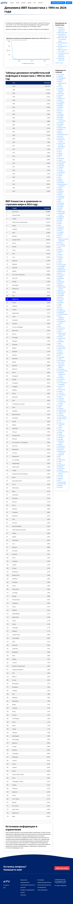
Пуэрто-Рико (61, 348)
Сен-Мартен (61, 379)
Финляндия (61, 448)
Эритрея (60, 475)
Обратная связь (62, 868)
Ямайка (60, 485)
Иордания (61, 198)
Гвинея (60, 160)
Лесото (60, 256)
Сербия (60, 391)
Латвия (60, 254)
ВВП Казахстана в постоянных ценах (62, 39)
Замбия (60, 189)
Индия (60, 194)
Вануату (60, 133)
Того (59, 420)
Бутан (59, 131)
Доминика (61, 182)
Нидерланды (61, 311)
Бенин (60, 112)
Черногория (61, 460)
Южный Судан (62, 484)
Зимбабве (61, 191)
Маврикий (61, 268)
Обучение (23, 895)
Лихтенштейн (62, 264)
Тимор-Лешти (62, 419)
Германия (61, 163)
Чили (59, 463)
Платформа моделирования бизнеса (44, 881)
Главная (12, 2)
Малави (60, 276)
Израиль (60, 193)
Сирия (60, 396)
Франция (60, 449)
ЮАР (59, 480)
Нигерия (60, 309)
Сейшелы (60, 377)
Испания (60, 206)
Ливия (60, 261)
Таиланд (60, 413)
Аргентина (61, 93)
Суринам (60, 408)
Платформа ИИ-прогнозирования (42, 889)
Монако (60, 297)
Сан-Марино (61, 360)
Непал (60, 306)
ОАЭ (59, 324)
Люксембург (61, 266)
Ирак (59, 199)
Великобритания (63, 134)
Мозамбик (61, 294)
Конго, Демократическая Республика (63, 238)
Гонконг (60, 169)
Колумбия (61, 232)
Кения (60, 223)
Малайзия (61, 278)
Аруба (59, 97)
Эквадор (60, 470)
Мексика (60, 290)
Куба (59, 247)
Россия (60, 350)
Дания (60, 179)
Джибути (60, 181)
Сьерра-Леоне (62, 410)
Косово (60, 242)
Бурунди (60, 129)
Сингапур (60, 393)
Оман (59, 326)
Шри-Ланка (61, 468)
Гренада (60, 170)
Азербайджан (62, 78)
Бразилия (60, 124)
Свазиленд (61, 369)
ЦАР (59, 456)
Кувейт (60, 249)
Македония (61, 275)
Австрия (60, 76)
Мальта (60, 283)
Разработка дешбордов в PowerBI (27, 891)
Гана (59, 157)
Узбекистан (61, 436)
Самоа (60, 359)
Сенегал (60, 381)
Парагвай (61, 341)
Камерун (60, 218)
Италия (60, 208)
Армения (60, 95)
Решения (23, 2)
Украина (60, 437)
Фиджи (60, 444)
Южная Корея (62, 482)
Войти (69, 2)
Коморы (60, 234)
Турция (60, 432)
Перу (59, 343)
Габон (60, 150)
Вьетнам (60, 148)
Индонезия (61, 196)
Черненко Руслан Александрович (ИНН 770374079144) (60, 881)
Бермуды (60, 114)
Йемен (60, 210)
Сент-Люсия (61, 389)
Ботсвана (60, 122)
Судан (60, 407)
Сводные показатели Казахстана (61, 29)
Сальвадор (61, 357)
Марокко (60, 285)
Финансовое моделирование (24, 881)
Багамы (60, 100)
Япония (60, 487)
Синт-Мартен (62, 395)
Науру (60, 304)
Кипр (59, 225)
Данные (29, 2)
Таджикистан (62, 412)
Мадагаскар (61, 271)
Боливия (60, 117)
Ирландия (61, 203)
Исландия (61, 205)
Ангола (60, 86)
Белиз (59, 109)
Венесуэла (61, 138)
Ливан (60, 259)
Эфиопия (60, 478)
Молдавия (61, 295)
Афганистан (61, 98)
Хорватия (61, 454)
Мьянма (60, 300)
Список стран (59, 63)
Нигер (60, 307)
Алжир (60, 81)
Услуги (17, 2)
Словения (61, 400)
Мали (59, 280)
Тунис (59, 429)
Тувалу (60, 427)
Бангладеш (61, 102)
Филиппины (61, 446)
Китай (60, 230)
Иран (59, 201)
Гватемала (61, 158)
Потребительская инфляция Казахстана (63, 54)
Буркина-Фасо (62, 127)
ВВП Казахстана (62, 32)
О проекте (40, 2)
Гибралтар (61, 165)
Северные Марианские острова (61, 374)
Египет (60, 187)
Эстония (60, 477)
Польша (60, 345)
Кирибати (61, 228)
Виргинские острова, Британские (61, 144)
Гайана (60, 153)
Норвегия (61, 319)
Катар (60, 222)
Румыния (60, 353)
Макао (60, 273)
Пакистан (61, 329)
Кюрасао (60, 251)
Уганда (60, 434)
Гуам (59, 177)
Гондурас (60, 167)
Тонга (60, 422)
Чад (59, 458)
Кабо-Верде (61, 211)
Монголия (61, 299)
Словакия (61, 398)
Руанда (60, 352)
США (59, 355)
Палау (60, 331)
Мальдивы (61, 282)
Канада (60, 220)
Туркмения (61, 430)
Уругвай (60, 439)
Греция (60, 174)
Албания (60, 80)
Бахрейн (60, 105)
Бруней (60, 126)
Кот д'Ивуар (61, 246)
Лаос (59, 252)
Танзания (61, 415)
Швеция (60, 466)
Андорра (60, 88)
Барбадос (60, 104)
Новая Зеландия (62, 314)
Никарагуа (61, 312)
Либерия (60, 258)
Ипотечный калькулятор (44, 885)
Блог (35, 2)
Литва (60, 263)
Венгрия (60, 136)
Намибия (60, 302)
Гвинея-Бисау (62, 162)
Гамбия (60, 155)
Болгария (60, 115)
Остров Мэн (61, 328)
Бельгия (60, 110)
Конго (60, 235)
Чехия (60, 461)
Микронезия (61, 292)
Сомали (60, 405)
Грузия (60, 175)
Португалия (61, 347)
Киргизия (60, 227)
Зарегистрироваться (58, 2)
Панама (60, 336)
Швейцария (61, 465)
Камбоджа (61, 216)
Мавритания (61, 270)
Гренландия (61, 172)
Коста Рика (61, 244)
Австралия (61, 74)
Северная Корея (62, 371)
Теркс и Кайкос (62, 417)
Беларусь (60, 107)
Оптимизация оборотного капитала (27, 886)
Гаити (60, 151)
